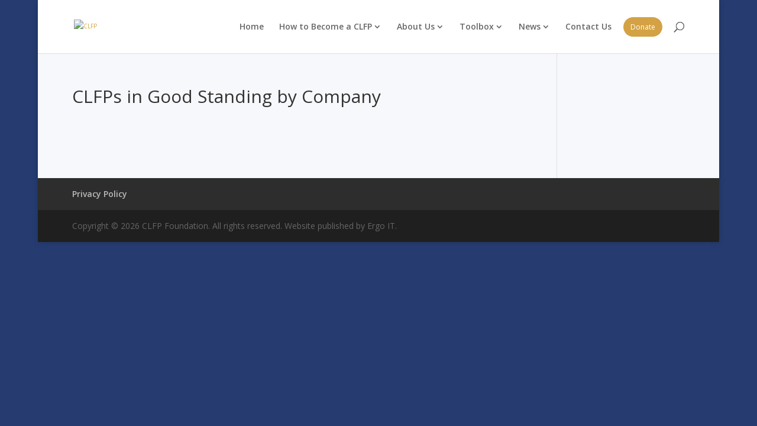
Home (252, 26)
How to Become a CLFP (325, 26)
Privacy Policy (99, 193)
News (530, 26)
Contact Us (588, 26)
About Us (416, 26)
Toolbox (477, 26)
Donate (642, 27)
